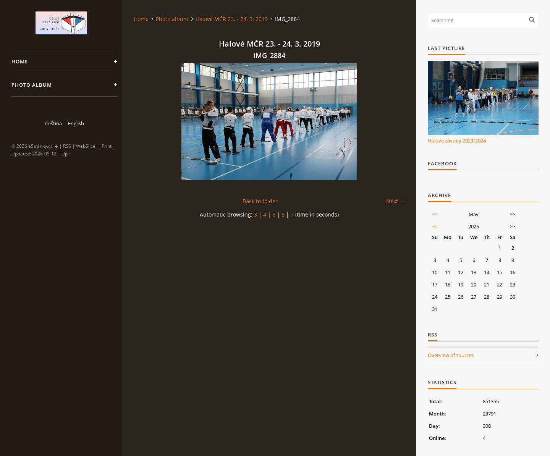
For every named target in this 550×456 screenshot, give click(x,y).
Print (107, 146)
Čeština (53, 123)
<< (434, 214)
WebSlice (85, 146)
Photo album (31, 84)
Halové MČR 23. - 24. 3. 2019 (232, 19)
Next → (395, 201)
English (76, 123)
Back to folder (260, 201)
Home (19, 61)
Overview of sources (451, 355)
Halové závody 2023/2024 (457, 140)
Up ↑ (66, 153)
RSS (67, 146)
